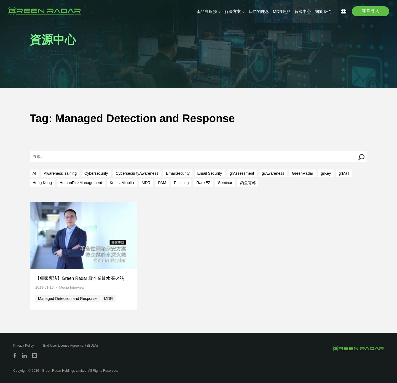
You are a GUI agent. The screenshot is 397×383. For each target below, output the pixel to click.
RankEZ (203, 182)
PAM (162, 182)
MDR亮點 (282, 11)
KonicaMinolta (122, 182)
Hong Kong (42, 182)
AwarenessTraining (60, 173)
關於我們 (323, 11)
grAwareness (273, 173)
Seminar (225, 182)
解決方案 (232, 11)
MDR (146, 182)
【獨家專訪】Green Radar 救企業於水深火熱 (79, 278)
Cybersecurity (96, 173)
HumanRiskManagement (81, 182)
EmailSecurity (178, 173)
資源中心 (302, 11)
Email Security (209, 173)
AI (34, 173)
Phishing (181, 182)
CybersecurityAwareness (137, 173)
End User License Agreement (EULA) (70, 346)
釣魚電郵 (248, 182)
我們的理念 (258, 11)
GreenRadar (302, 173)
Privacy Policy (23, 346)
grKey (326, 173)
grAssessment (242, 173)
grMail (344, 173)
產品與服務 (206, 11)
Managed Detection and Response (68, 298)
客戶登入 (370, 11)
